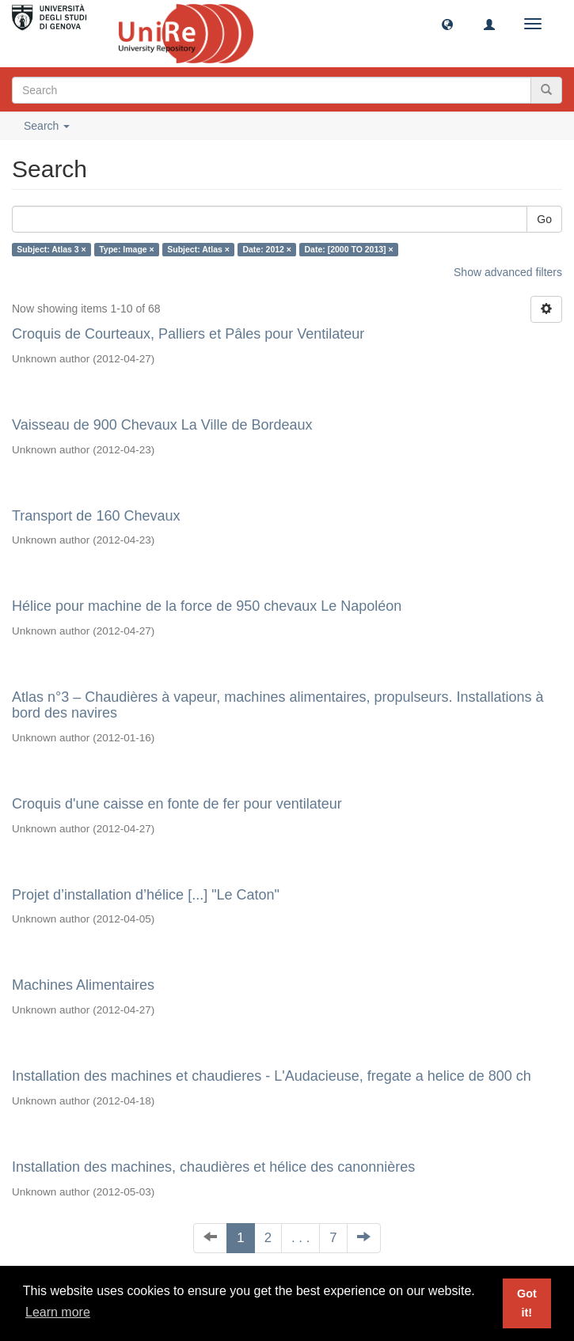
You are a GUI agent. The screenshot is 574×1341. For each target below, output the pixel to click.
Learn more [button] (57, 1312)
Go (544, 219)
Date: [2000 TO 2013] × (349, 249)
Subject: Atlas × (198, 249)
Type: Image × (126, 249)
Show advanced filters (508, 272)
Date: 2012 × (266, 249)
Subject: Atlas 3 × (51, 249)
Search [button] (47, 125)
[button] (447, 23)
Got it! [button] (527, 1303)
